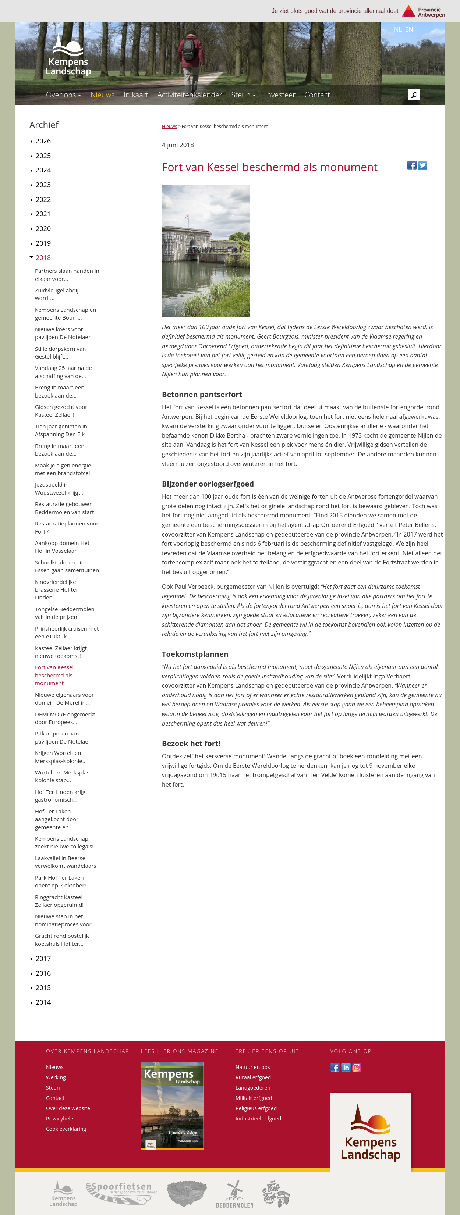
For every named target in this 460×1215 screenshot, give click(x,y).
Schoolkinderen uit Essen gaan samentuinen (67, 566)
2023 (43, 184)
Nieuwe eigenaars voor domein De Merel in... (64, 698)
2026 (43, 140)
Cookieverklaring (66, 1128)
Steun (243, 95)
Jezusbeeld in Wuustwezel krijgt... (60, 488)
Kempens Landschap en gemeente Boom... (65, 313)
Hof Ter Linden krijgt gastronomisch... (61, 795)
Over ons (63, 95)
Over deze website (68, 1108)
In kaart (136, 95)
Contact (317, 95)
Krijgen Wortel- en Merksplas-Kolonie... (61, 756)
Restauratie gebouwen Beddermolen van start (64, 507)
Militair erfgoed (254, 1097)
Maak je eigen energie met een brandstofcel (63, 469)
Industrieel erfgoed (258, 1118)
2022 (43, 199)
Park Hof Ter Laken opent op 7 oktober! (60, 881)
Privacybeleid (62, 1118)
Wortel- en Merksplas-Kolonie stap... (63, 776)
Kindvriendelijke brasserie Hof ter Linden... (56, 589)
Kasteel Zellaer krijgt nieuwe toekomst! (61, 651)
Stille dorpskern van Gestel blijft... (60, 352)
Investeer (280, 95)
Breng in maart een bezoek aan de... (59, 391)
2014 (43, 1002)
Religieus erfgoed (256, 1108)
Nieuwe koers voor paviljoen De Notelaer (63, 333)
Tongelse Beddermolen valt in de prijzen (65, 612)
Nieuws (103, 95)
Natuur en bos (253, 1066)
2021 (43, 213)
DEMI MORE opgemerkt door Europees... (65, 718)
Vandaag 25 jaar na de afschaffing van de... (63, 371)
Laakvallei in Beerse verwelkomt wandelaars (65, 861)
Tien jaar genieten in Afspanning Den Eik (61, 430)
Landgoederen (253, 1087)
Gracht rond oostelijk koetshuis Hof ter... (62, 939)
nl (398, 29)
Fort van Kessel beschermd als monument (54, 675)
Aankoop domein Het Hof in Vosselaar (62, 546)
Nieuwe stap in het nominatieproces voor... (65, 919)
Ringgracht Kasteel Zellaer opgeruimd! (59, 900)
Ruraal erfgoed (253, 1077)
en (409, 29)
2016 (43, 973)
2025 (43, 155)
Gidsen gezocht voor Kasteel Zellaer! (61, 410)
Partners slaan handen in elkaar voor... (67, 274)
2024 (43, 169)
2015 (43, 987)
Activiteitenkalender (190, 95)
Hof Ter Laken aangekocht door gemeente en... (56, 819)
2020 (43, 228)
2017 (43, 958)
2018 (43, 257)
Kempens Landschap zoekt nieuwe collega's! (64, 842)
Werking (56, 1077)
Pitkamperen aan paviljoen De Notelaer (63, 737)
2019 (43, 243)
